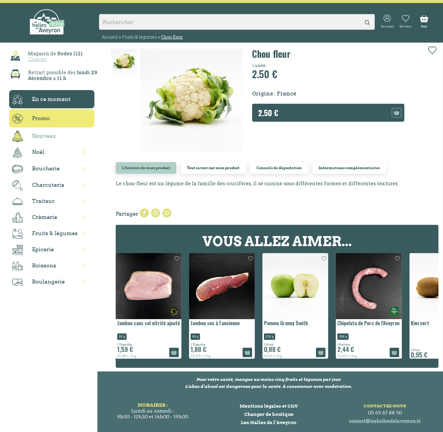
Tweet (155, 213)
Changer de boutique (269, 414)
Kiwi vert (420, 323)
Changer (37, 59)
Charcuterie (38, 185)
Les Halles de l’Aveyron (269, 422)
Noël (28, 152)
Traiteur (33, 201)
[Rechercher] (237, 22)
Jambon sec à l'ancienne (215, 323)
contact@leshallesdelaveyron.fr (385, 420)
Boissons (34, 266)
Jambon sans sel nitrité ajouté (148, 323)
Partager (144, 213)
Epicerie (33, 250)
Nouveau (34, 136)
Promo (31, 119)
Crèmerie (34, 217)
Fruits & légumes (45, 234)
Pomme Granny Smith (286, 323)
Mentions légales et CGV (269, 406)
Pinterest (166, 213)
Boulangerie (38, 282)
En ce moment (41, 99)
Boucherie (36, 169)
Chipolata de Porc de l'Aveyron (368, 323)
